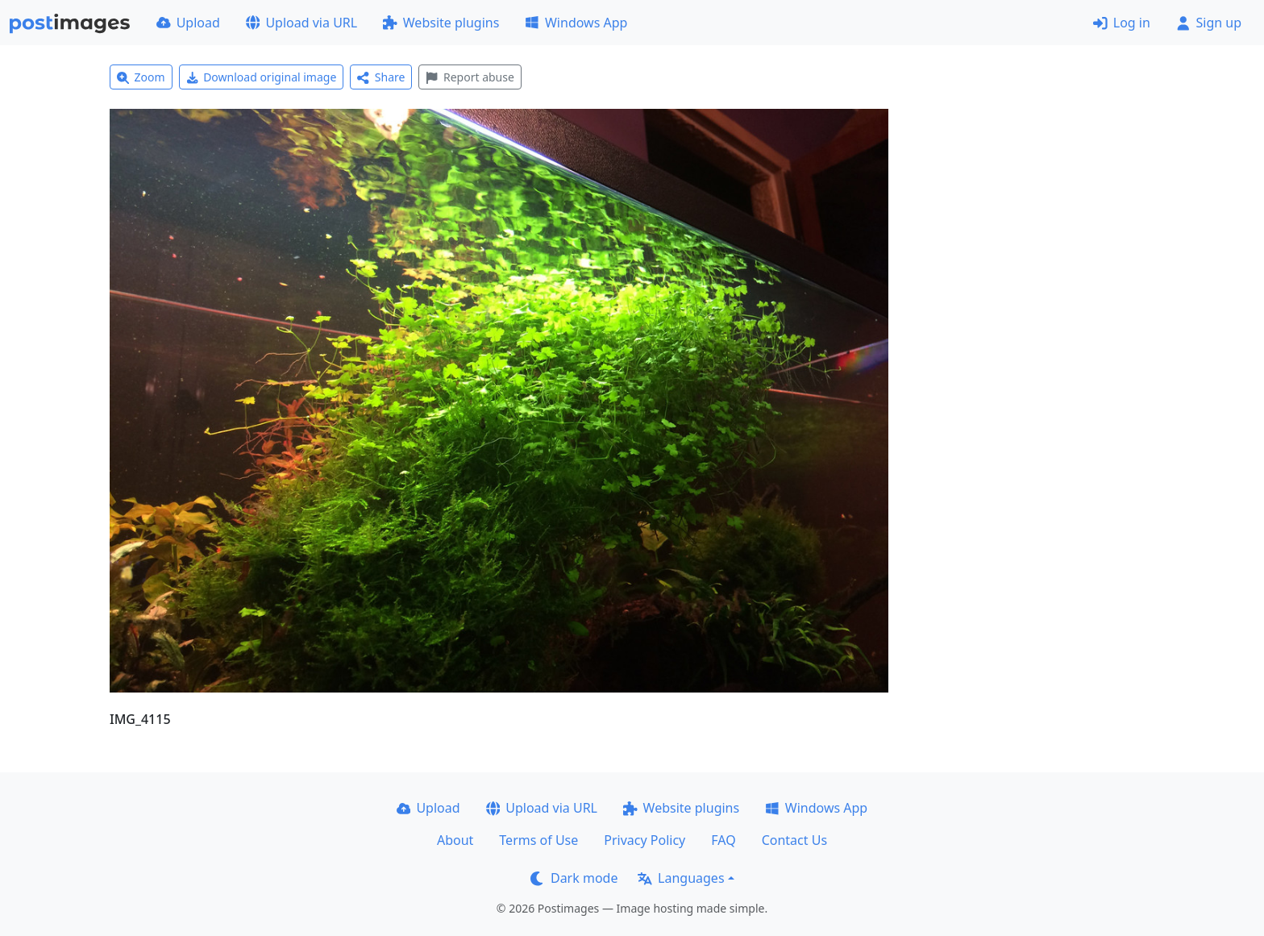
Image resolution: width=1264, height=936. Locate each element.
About (455, 840)
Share (381, 77)
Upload (188, 22)
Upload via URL (301, 22)
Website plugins (441, 22)
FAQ (723, 840)
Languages (681, 878)
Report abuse (470, 77)
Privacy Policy (644, 840)
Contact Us (794, 840)
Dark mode (573, 878)
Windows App (576, 22)
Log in (1121, 22)
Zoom (141, 77)
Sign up (1208, 22)
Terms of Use (538, 840)
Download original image (261, 77)
